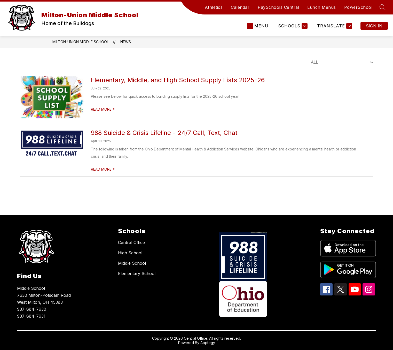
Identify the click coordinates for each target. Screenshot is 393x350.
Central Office (131, 242)
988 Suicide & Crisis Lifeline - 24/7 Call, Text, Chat (164, 132)
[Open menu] (258, 26)
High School (130, 252)
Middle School (132, 263)
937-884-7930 (31, 309)
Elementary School (136, 273)
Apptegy (207, 342)
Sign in (374, 25)
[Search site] (383, 7)
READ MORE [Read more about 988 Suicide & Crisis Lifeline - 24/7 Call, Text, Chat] (103, 169)
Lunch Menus (321, 7)
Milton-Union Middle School (80, 42)
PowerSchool (358, 7)
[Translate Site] (334, 26)
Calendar (240, 7)
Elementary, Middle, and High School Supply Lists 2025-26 (178, 80)
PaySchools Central (278, 7)
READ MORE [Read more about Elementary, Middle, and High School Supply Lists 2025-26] (103, 109)
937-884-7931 (31, 316)
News (125, 42)
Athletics (214, 7)
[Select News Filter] (341, 62)
